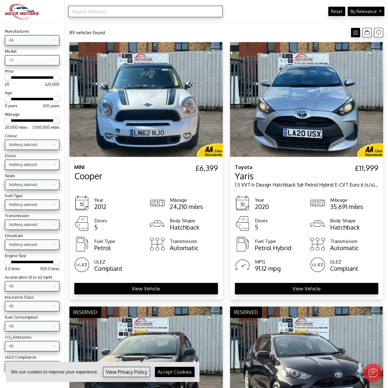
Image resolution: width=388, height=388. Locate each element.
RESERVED (85, 312)
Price (9, 71)
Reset (337, 11)
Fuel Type (13, 195)
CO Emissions (18, 337)
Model (11, 51)
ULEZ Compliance (20, 357)
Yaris (244, 176)
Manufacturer (17, 31)
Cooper (88, 176)
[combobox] (32, 40)
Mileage (12, 114)
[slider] (7, 77)
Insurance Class (19, 297)
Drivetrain (14, 235)
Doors (10, 155)
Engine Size (15, 255)
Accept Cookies (175, 372)
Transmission (17, 215)
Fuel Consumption (21, 317)
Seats (10, 175)
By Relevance (364, 11)
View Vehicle (146, 289)
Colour (11, 135)
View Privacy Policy (126, 372)
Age (8, 92)
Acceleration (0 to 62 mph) (28, 277)
